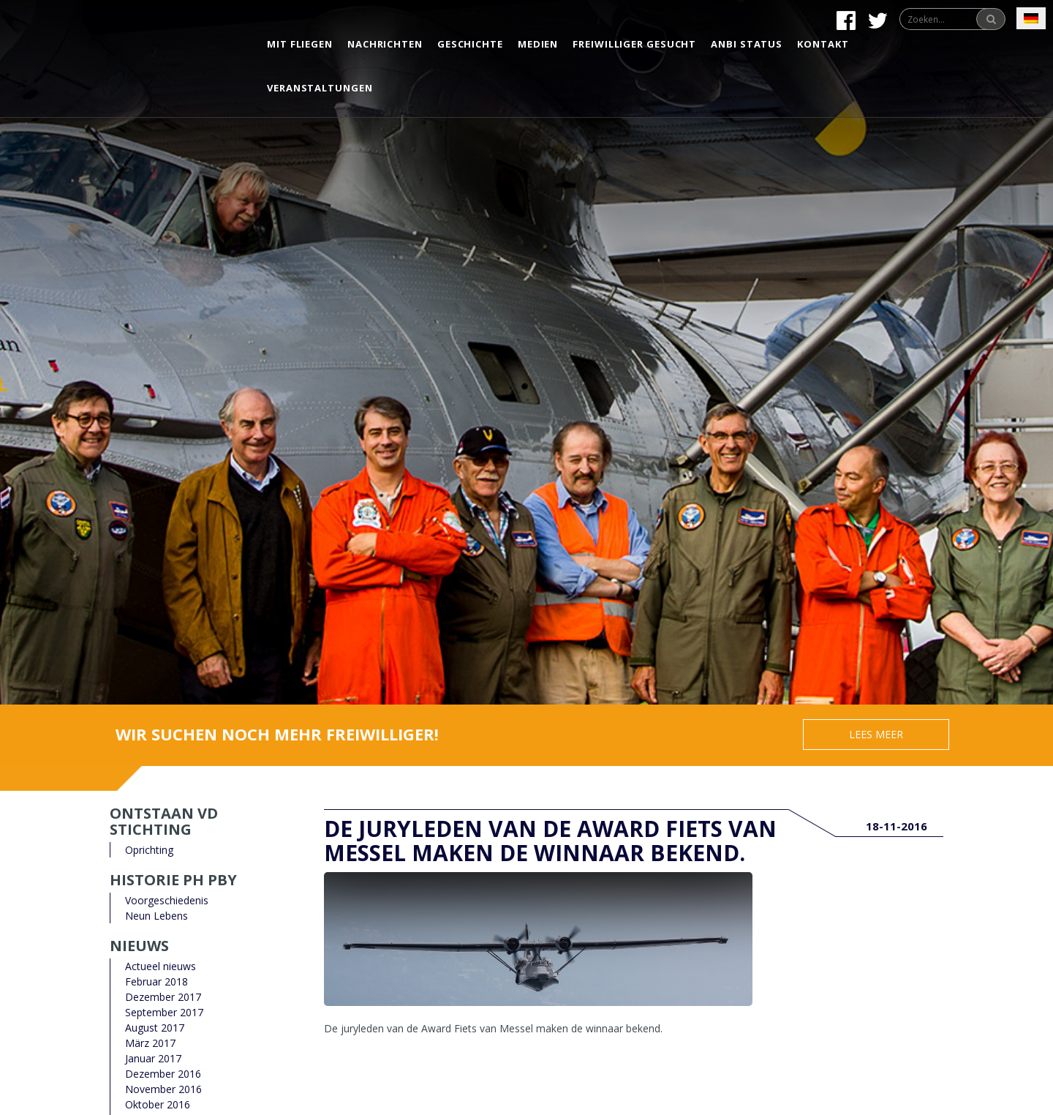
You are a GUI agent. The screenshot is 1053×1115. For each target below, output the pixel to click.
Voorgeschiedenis (166, 900)
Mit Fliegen (300, 43)
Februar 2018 (156, 981)
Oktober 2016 (157, 1104)
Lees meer (876, 734)
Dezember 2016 (163, 1074)
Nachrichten (385, 43)
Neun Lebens (156, 916)
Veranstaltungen (320, 87)
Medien (538, 43)
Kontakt (822, 43)
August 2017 (154, 1028)
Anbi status (746, 43)
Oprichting (149, 850)
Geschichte (470, 43)
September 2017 (164, 1012)
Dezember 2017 (163, 997)
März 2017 (150, 1043)
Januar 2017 (153, 1058)
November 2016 (163, 1089)
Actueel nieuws (160, 966)
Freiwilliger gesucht (634, 43)
